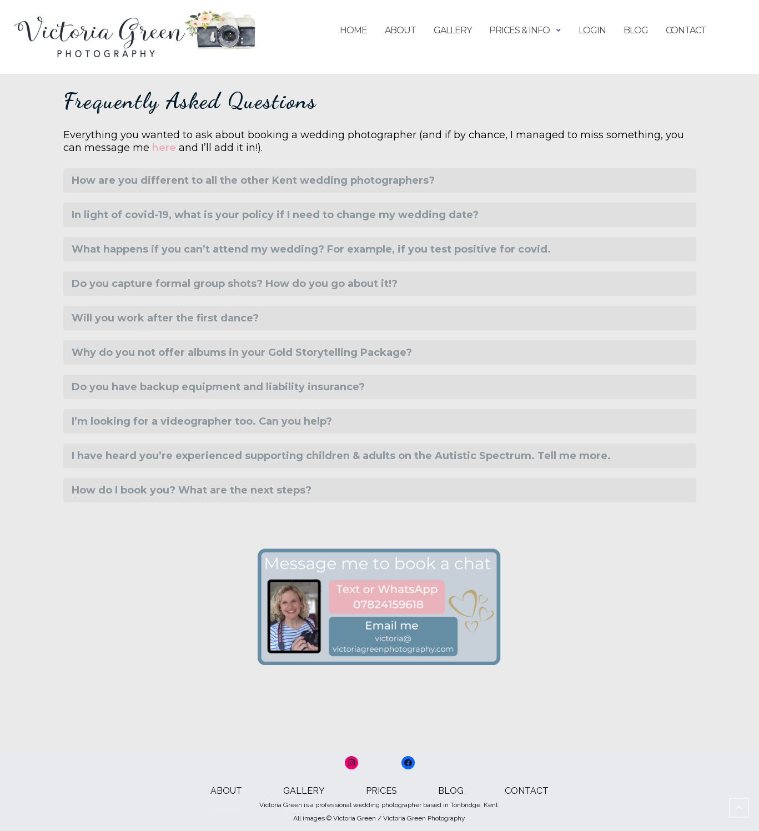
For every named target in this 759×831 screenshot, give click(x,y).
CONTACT (527, 790)
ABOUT (226, 790)
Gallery (452, 30)
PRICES (381, 790)
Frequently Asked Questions (189, 100)
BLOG (451, 790)
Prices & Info (519, 30)
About (400, 30)
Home (353, 30)
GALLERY (304, 790)
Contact (686, 30)
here (164, 148)
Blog (636, 30)
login (592, 30)
